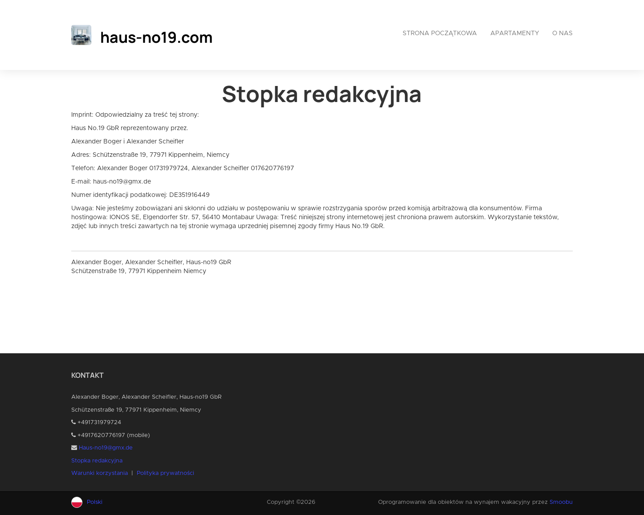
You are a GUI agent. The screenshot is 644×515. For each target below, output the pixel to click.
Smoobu (561, 502)
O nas (562, 33)
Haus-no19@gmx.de (106, 448)
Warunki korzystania (99, 473)
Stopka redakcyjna (96, 461)
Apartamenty (514, 33)
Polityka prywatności (165, 473)
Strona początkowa (440, 33)
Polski (94, 502)
